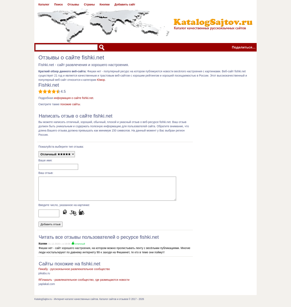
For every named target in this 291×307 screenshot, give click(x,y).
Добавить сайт (124, 4)
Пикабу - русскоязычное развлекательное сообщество (74, 272)
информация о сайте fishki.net (73, 98)
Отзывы (73, 4)
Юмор (101, 79)
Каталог (43, 4)
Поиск (58, 4)
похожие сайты (70, 104)
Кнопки (105, 4)
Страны (89, 4)
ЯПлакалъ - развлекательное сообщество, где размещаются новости (84, 283)
